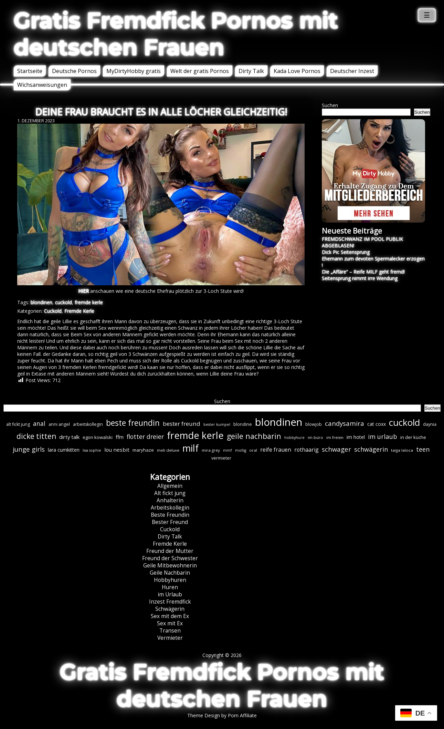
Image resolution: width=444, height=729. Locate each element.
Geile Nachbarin (170, 572)
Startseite (29, 71)
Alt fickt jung (170, 493)
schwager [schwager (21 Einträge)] (336, 449)
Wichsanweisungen (42, 85)
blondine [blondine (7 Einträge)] (242, 424)
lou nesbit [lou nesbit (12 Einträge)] (116, 449)
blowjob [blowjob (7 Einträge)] (313, 424)
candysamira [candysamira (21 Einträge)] (344, 423)
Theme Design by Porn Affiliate (222, 715)
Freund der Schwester (170, 558)
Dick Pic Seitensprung (346, 252)
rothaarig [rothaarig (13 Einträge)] (306, 449)
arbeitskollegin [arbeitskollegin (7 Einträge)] (88, 424)
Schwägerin (169, 609)
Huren (170, 587)
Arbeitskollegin (170, 507)
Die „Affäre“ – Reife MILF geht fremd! (363, 271)
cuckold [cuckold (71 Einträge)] (404, 422)
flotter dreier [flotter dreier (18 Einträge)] (145, 436)
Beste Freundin (170, 514)
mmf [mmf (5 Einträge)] (227, 450)
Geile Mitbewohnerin (170, 565)
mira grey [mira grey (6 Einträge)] (211, 450)
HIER (83, 291)
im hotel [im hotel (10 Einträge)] (356, 437)
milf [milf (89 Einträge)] (190, 448)
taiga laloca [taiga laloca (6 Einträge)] (402, 450)
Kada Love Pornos (297, 71)
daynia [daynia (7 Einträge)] (429, 424)
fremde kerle (89, 302)
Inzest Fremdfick (170, 601)
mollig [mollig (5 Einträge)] (240, 450)
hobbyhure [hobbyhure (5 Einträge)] (294, 437)
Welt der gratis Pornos (199, 71)
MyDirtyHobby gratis (133, 71)
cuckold (63, 302)
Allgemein (169, 486)
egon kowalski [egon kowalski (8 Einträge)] (98, 437)
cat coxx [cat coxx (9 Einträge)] (376, 424)
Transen (170, 630)
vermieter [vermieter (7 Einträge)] (221, 458)
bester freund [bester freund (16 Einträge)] (181, 424)
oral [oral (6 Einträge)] (253, 450)
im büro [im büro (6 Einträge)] (315, 437)
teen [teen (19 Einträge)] (423, 449)
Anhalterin (170, 500)
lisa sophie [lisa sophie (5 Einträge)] (92, 450)
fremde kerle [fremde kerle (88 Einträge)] (195, 435)
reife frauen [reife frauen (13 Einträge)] (275, 449)
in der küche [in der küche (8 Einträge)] (413, 437)
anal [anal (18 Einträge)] (39, 423)
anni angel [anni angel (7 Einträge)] (59, 424)
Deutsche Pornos (74, 71)
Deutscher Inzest (352, 71)
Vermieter (170, 637)
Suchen (330, 105)
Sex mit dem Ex (170, 616)
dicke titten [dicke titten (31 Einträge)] (36, 436)
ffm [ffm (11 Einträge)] (120, 436)
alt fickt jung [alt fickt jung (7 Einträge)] (18, 424)
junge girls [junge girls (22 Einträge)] (29, 449)
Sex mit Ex (170, 623)
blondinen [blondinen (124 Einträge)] (278, 422)
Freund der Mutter (169, 551)
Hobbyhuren (170, 580)
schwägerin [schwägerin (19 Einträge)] (371, 449)
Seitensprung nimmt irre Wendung (360, 278)
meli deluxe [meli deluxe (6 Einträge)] (168, 450)
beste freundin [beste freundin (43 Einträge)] (133, 423)
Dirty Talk (251, 71)
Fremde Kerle (79, 311)
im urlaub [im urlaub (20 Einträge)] (382, 436)
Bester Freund (170, 522)
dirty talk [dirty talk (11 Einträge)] (69, 436)
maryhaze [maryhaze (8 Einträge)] (143, 450)
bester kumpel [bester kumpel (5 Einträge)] (216, 424)
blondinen (41, 302)
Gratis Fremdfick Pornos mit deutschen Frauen (176, 34)
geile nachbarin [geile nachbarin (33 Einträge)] (254, 436)
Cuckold (53, 311)
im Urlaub (170, 594)
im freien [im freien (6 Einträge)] (334, 437)
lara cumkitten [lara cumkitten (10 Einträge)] (64, 449)
